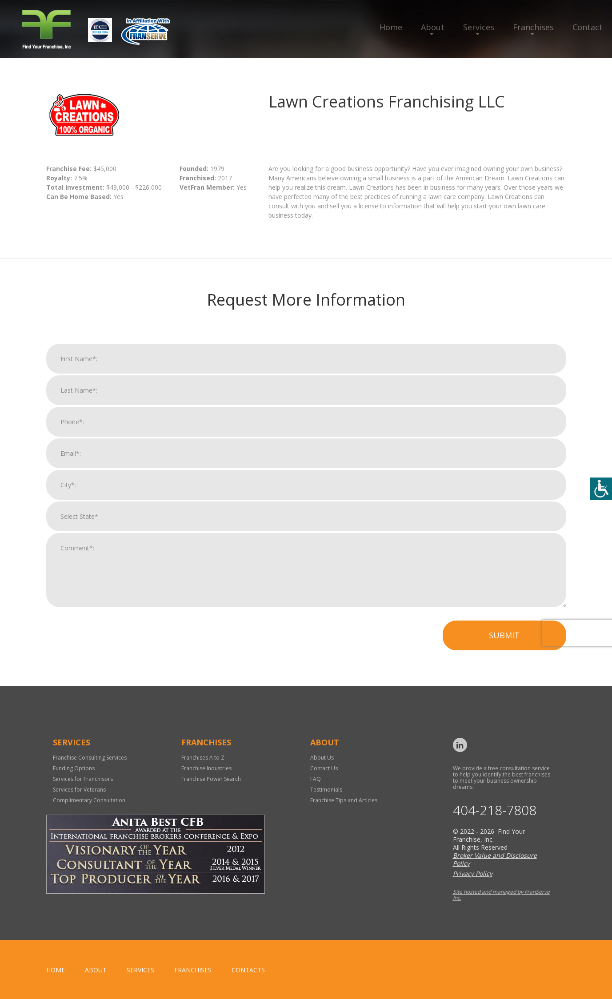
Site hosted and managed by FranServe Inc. (501, 895)
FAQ (315, 779)
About (432, 27)
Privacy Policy (472, 873)
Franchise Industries (206, 768)
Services (478, 27)
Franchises (533, 27)
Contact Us (324, 768)
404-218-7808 (494, 810)
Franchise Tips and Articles (343, 800)
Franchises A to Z (202, 757)
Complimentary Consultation (89, 800)
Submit (504, 642)
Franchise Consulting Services (90, 757)
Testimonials (326, 789)
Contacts (248, 970)
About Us (322, 757)
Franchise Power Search (211, 779)
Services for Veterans (79, 789)
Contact (587, 27)
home (55, 970)
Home (391, 27)
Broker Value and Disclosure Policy (495, 859)
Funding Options (74, 768)
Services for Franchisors (83, 779)
